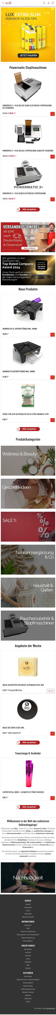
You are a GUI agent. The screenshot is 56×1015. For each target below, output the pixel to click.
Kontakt (28, 904)
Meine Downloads (28, 917)
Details (50, 691)
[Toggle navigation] (3, 3)
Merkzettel (28, 914)
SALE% (28, 1001)
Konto (28, 910)
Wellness (28, 995)
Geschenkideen (28, 983)
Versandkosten (50, 1008)
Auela (28, 959)
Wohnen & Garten (28, 992)
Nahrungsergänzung (28, 989)
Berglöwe (28, 962)
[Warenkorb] (53, 3)
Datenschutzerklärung (28, 931)
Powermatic (28, 976)
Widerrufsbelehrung (28, 938)
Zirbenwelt (28, 998)
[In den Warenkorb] (52, 114)
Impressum (28, 925)
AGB (28, 928)
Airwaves (28, 955)
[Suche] (44, 3)
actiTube (28, 952)
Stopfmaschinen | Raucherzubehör (28, 979)
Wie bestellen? (28, 941)
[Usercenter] (48, 3)
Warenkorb (28, 907)
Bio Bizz (27, 968)
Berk (28, 965)
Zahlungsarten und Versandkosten (28, 934)
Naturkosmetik (28, 986)
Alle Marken (28, 949)
